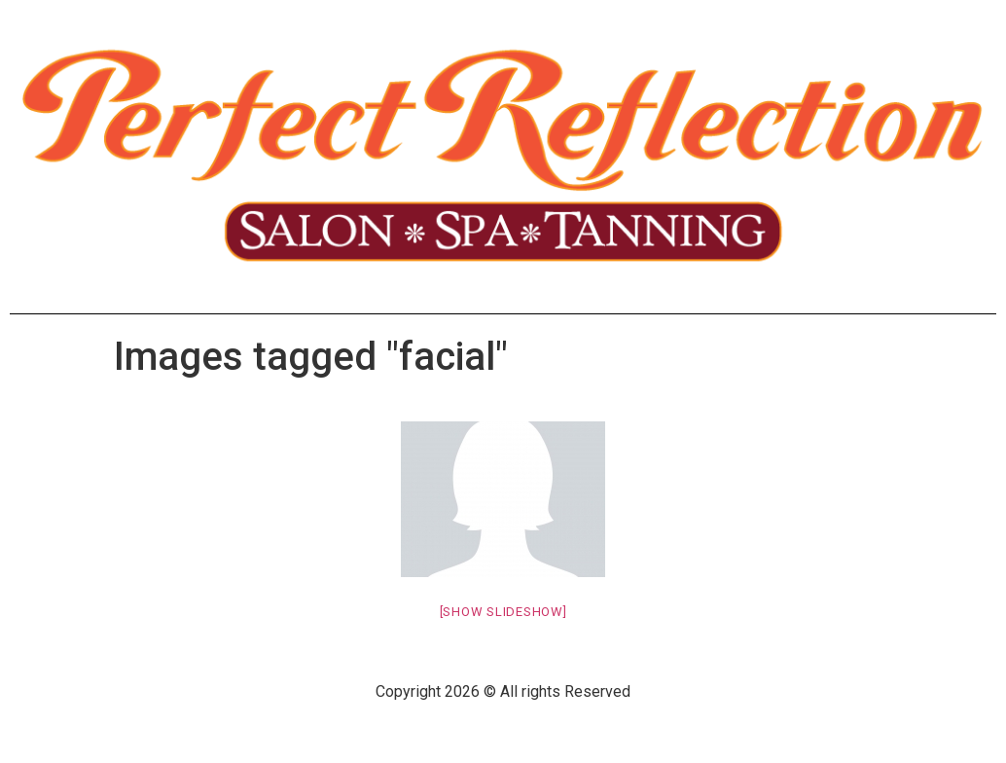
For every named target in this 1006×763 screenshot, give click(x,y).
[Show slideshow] (503, 611)
